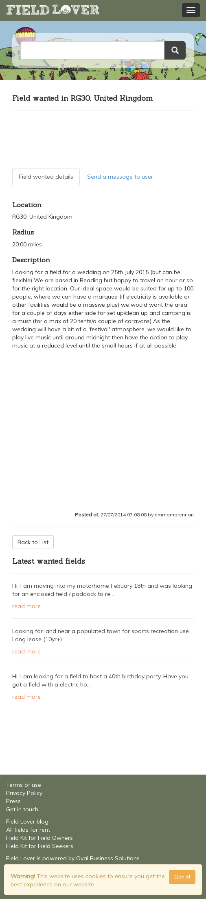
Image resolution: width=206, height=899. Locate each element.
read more (26, 606)
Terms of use (23, 784)
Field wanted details (46, 176)
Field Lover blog (27, 821)
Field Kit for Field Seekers (39, 846)
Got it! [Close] (182, 877)
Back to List (33, 542)
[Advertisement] (103, 139)
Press (13, 801)
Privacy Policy (24, 793)
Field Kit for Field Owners (39, 837)
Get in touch (22, 809)
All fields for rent (28, 829)
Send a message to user (120, 176)
